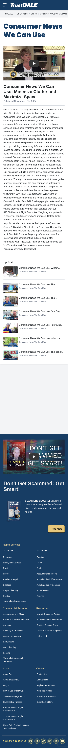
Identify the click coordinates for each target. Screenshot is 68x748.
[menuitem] (17, 557)
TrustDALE (8, 14)
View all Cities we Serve (14, 601)
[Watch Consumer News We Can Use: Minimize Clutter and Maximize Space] (34, 63)
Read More (56, 529)
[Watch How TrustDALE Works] (34, 456)
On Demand (22, 14)
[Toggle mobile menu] (4, 5)
